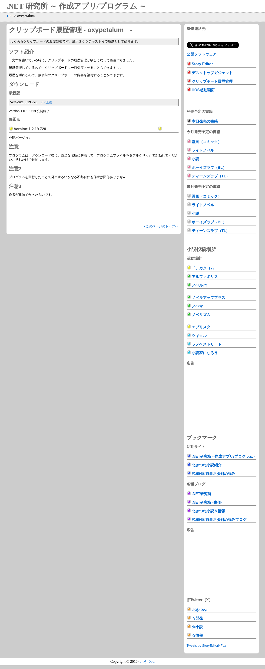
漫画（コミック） (207, 142)
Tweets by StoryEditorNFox (206, 645)
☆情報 (197, 635)
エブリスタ (201, 327)
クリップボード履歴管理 (212, 81)
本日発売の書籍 (205, 121)
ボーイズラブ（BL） (209, 168)
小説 (195, 159)
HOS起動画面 (203, 90)
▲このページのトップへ (161, 226)
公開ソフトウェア (201, 54)
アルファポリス (205, 277)
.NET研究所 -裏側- (207, 502)
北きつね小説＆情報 (208, 511)
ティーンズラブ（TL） (211, 176)
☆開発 (197, 618)
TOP (10, 16)
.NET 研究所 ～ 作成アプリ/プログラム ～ (76, 6)
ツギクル (199, 336)
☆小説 (197, 627)
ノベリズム (201, 315)
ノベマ (197, 306)
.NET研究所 (201, 494)
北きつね (199, 610)
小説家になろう (205, 353)
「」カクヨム (203, 268)
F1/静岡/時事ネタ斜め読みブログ (219, 520)
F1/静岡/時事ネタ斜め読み (213, 474)
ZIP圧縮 (46, 102)
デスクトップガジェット (212, 73)
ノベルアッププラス (208, 298)
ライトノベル (203, 150)
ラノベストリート (207, 344)
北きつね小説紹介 (207, 465)
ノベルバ (199, 285)
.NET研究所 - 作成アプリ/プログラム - (223, 456)
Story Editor (202, 64)
